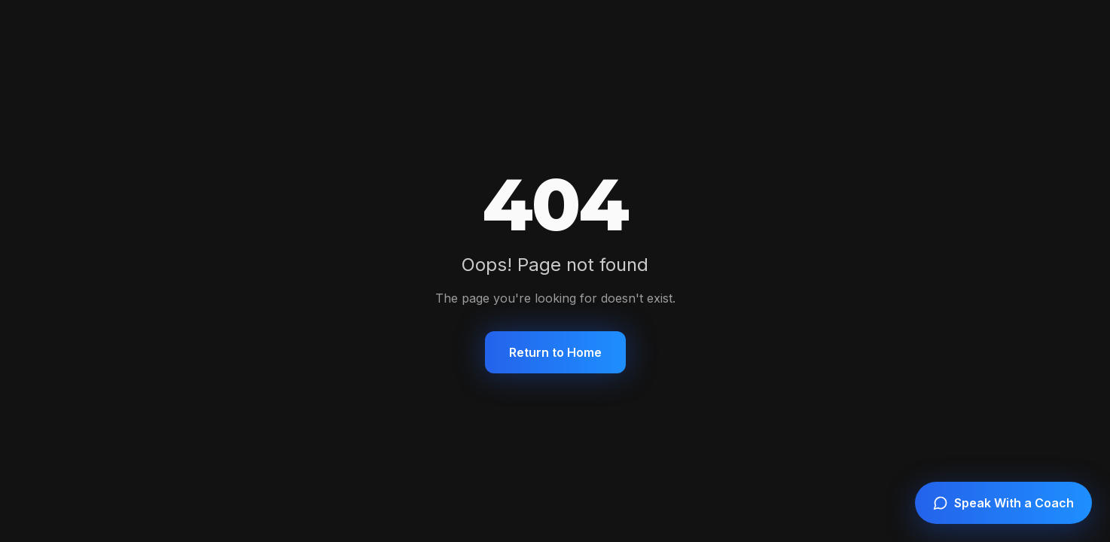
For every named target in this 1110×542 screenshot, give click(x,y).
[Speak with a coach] (1003, 503)
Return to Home (555, 352)
